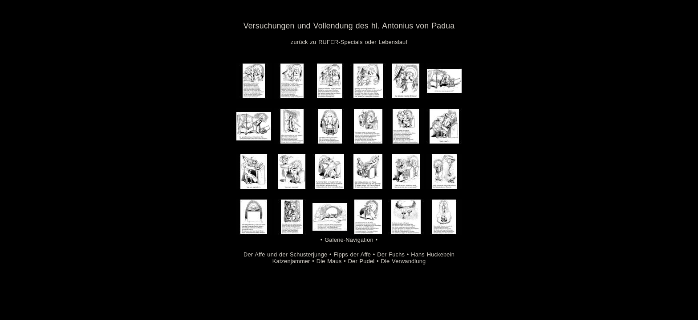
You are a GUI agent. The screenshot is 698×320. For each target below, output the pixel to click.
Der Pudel (361, 261)
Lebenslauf (393, 42)
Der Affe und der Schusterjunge (285, 254)
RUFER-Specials (340, 42)
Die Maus (329, 261)
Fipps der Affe (352, 254)
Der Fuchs (391, 254)
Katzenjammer (291, 261)
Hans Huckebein (433, 254)
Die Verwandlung (403, 261)
